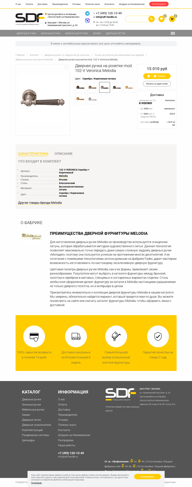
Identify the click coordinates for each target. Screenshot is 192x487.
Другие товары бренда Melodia (40, 203)
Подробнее (36, 483)
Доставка (42, 4)
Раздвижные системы (35, 435)
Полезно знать (92, 4)
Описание (64, 154)
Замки (97, 33)
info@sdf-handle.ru (105, 17)
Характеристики (33, 154)
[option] (43, 98)
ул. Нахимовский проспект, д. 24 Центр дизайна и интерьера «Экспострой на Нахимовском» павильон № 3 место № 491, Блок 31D (158, 396)
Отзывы (76, 4)
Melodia (63, 176)
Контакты (109, 4)
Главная (20, 55)
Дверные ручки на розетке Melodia (34, 59)
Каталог (34, 55)
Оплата (29, 4)
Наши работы (66, 445)
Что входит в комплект (39, 161)
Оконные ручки (50, 33)
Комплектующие (32, 430)
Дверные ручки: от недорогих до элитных (67, 55)
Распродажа (159, 4)
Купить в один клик (157, 83)
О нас (18, 4)
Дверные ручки (26, 33)
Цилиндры (28, 440)
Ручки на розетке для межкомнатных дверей (119, 55)
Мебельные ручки (76, 33)
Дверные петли (115, 33)
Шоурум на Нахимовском (132, 4)
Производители (60, 4)
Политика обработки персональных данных (122, 409)
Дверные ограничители (36, 425)
